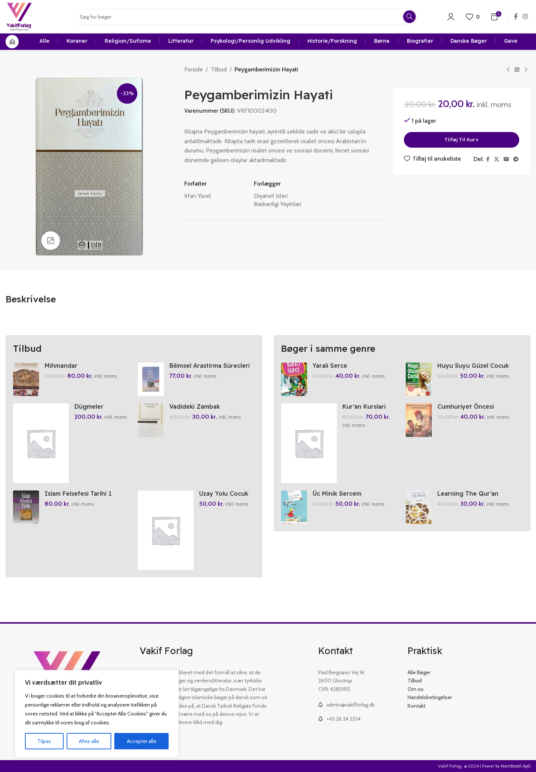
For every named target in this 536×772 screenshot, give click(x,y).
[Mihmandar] (26, 379)
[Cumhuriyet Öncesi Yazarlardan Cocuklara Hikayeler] (419, 420)
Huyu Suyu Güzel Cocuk (473, 365)
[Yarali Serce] (294, 379)
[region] (97, 713)
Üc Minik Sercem (337, 493)
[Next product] (525, 69)
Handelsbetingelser (430, 697)
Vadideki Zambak (194, 406)
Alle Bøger (419, 672)
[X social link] (496, 159)
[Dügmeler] (41, 443)
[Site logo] (19, 16)
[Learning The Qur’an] (419, 507)
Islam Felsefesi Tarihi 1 (78, 493)
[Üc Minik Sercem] (294, 507)
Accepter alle (141, 741)
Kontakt (416, 705)
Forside (193, 69)
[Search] (245, 17)
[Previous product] (508, 69)
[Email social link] (506, 159)
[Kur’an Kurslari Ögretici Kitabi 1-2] (309, 443)
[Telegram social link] (516, 159)
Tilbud (219, 69)
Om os (416, 689)
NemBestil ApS (515, 766)
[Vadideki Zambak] (151, 420)
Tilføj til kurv (461, 139)
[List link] (357, 705)
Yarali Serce (330, 365)
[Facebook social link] (515, 16)
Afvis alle (89, 741)
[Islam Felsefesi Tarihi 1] (26, 507)
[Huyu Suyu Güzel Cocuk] (419, 379)
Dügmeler (88, 406)
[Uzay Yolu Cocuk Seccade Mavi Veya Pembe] (166, 530)
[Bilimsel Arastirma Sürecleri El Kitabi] (151, 379)
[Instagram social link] (525, 16)
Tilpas (44, 741)
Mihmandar (61, 365)
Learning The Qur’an (467, 493)
